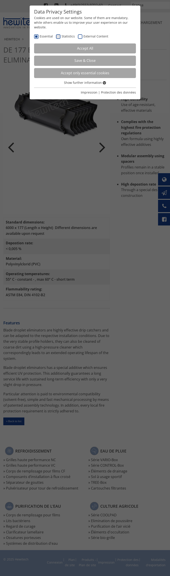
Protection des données (118, 92)
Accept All (85, 48)
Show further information (85, 82)
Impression (89, 92)
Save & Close (85, 60)
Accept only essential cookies (85, 73)
